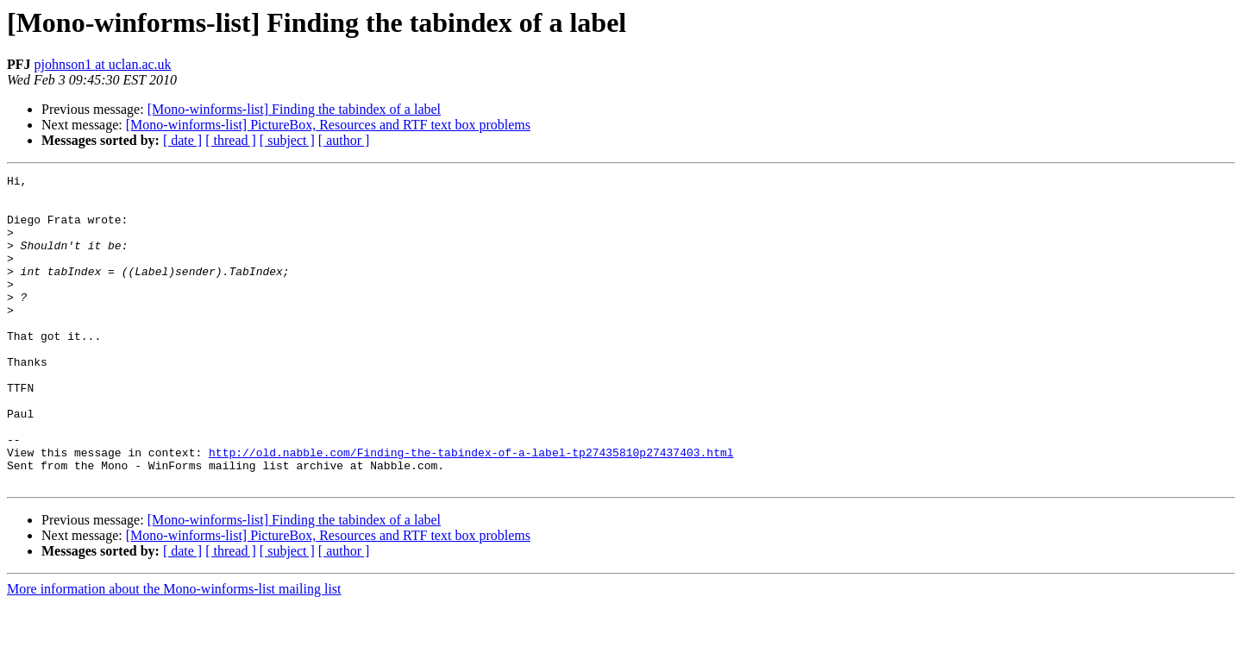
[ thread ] (230, 140)
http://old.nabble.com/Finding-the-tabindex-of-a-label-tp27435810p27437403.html (471, 509)
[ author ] (344, 140)
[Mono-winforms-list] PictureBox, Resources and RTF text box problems (328, 124)
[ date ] (182, 140)
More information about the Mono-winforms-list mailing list (174, 651)
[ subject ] (287, 140)
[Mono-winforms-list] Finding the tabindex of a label (294, 109)
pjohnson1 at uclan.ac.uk (103, 64)
